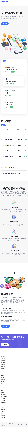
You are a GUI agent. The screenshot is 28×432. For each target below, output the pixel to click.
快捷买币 (3, 380)
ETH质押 (3, 390)
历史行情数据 (4, 401)
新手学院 (3, 382)
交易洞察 (3, 403)
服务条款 (3, 365)
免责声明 (3, 369)
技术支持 (3, 420)
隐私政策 (3, 367)
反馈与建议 (3, 422)
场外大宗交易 (4, 399)
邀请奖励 (3, 397)
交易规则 (3, 416)
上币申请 (3, 405)
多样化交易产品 (14, 226)
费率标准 (3, 414)
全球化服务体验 (14, 241)
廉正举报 (3, 371)
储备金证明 (3, 407)
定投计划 (3, 388)
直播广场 (3, 384)
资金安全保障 (14, 212)
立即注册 (5, 336)
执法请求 (3, 373)
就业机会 (3, 363)
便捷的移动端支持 (14, 255)
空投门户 (3, 418)
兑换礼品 (3, 386)
